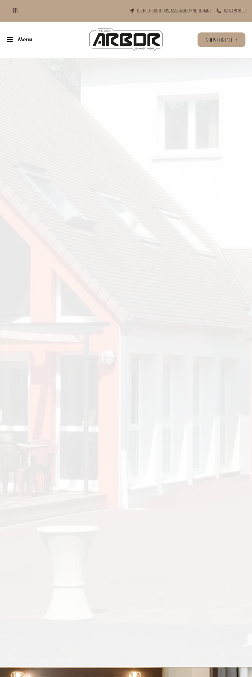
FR (15, 11)
